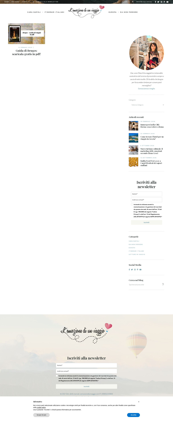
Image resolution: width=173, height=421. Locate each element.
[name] (146, 194)
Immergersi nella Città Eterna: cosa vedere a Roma (152, 126)
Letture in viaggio (137, 254)
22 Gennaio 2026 (147, 133)
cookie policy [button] (41, 407)
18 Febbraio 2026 (147, 121)
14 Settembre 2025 (148, 158)
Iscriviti (146, 222)
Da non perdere (136, 244)
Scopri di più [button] (41, 415)
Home (6, 2)
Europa (132, 248)
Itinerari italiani (136, 251)
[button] (139, 401)
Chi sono (15, 2)
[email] (146, 199)
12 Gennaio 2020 (25, 47)
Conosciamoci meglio (146, 88)
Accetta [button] (133, 415)
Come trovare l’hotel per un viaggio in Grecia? (152, 138)
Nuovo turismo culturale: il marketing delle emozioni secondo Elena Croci (151, 151)
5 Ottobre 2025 (147, 145)
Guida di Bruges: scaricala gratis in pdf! (26, 52)
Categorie (132, 100)
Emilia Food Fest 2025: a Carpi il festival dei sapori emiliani (151, 163)
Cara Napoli (134, 241)
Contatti (26, 2)
